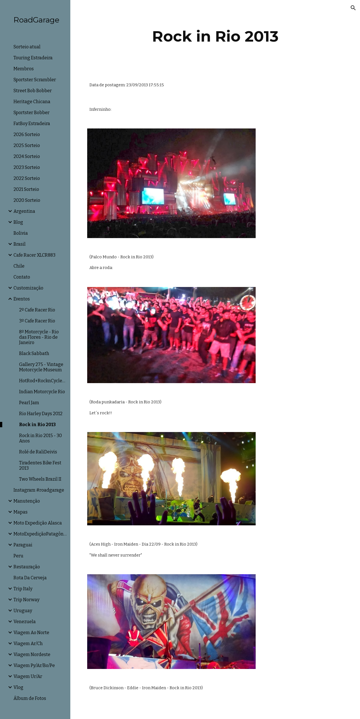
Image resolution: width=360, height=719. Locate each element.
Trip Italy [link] (23, 588)
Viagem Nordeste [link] (32, 654)
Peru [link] (18, 556)
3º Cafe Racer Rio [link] (37, 321)
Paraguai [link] (23, 545)
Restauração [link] (27, 566)
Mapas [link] (21, 512)
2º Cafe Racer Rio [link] (37, 310)
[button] (353, 8)
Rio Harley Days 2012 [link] (40, 413)
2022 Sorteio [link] (27, 178)
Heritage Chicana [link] (32, 101)
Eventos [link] (22, 299)
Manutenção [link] (27, 501)
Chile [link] (19, 266)
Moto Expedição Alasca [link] (38, 523)
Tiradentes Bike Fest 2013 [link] (40, 465)
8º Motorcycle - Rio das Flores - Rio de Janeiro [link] (39, 337)
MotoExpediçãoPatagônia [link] (40, 534)
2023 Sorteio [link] (27, 167)
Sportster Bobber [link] (32, 112)
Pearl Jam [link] (29, 402)
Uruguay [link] (23, 610)
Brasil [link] (20, 244)
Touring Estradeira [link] (33, 57)
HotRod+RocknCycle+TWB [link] (43, 380)
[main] (215, 36)
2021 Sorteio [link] (26, 189)
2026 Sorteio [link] (27, 134)
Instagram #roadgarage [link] (39, 490)
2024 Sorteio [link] (27, 156)
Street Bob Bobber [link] (33, 90)
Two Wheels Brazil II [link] (40, 479)
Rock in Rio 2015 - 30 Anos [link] (40, 438)
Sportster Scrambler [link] (35, 79)
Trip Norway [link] (26, 599)
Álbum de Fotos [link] (30, 698)
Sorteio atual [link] (27, 46)
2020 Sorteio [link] (27, 200)
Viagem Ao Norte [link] (31, 632)
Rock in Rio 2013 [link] (37, 424)
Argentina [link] (24, 211)
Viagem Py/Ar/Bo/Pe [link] (34, 665)
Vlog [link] (18, 687)
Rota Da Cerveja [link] (30, 577)
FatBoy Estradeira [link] (32, 123)
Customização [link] (28, 288)
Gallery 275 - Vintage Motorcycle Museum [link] (41, 367)
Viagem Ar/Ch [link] (28, 643)
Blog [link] (18, 222)
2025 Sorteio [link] (27, 145)
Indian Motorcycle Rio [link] (42, 391)
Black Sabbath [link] (34, 353)
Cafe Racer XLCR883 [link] (34, 255)
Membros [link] (24, 68)
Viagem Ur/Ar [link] (28, 676)
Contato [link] (22, 277)
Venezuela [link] (25, 621)
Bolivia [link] (21, 233)
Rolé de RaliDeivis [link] (38, 452)
